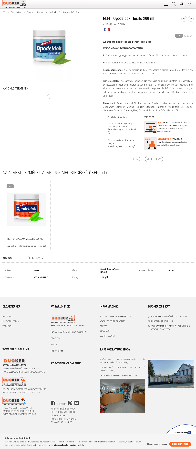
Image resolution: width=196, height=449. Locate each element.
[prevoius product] (184, 19)
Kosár (54, 334)
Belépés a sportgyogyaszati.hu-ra (67, 314)
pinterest (70, 391)
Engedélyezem (180, 444)
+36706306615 (157, 305)
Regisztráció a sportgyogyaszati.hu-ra (70, 321)
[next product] (191, 19)
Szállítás (104, 320)
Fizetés (103, 315)
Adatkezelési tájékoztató (112, 310)
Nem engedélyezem (157, 444)
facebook (53, 391)
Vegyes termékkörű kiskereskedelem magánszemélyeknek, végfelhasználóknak (23, 359)
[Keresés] (174, 4)
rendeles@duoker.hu (162, 310)
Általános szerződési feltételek (116, 305)
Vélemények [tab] (34, 258)
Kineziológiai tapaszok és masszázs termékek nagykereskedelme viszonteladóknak (24, 380)
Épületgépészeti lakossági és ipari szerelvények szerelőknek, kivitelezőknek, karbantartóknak (19, 400)
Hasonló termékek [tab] (15, 88)
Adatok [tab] (7, 258)
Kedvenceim (57, 340)
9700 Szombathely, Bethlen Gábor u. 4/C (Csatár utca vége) (170, 317)
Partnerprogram (10, 310)
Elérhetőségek (107, 325)
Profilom (55, 327)
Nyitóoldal (8, 305)
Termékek (7, 315)
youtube (76, 391)
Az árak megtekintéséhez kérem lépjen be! (127, 41)
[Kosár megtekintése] (190, 4)
